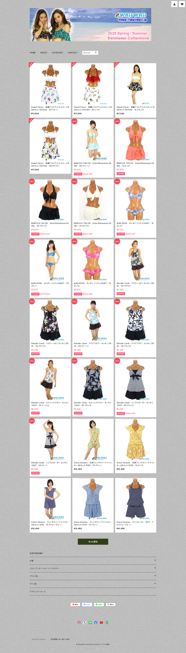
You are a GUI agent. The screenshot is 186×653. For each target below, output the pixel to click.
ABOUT (43, 53)
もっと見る (93, 541)
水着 (32, 561)
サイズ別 (33, 584)
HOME (33, 53)
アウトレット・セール (38, 591)
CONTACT (73, 53)
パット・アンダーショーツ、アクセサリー (45, 568)
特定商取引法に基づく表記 (60, 639)
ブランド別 (34, 576)
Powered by (93, 648)
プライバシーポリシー (39, 639)
